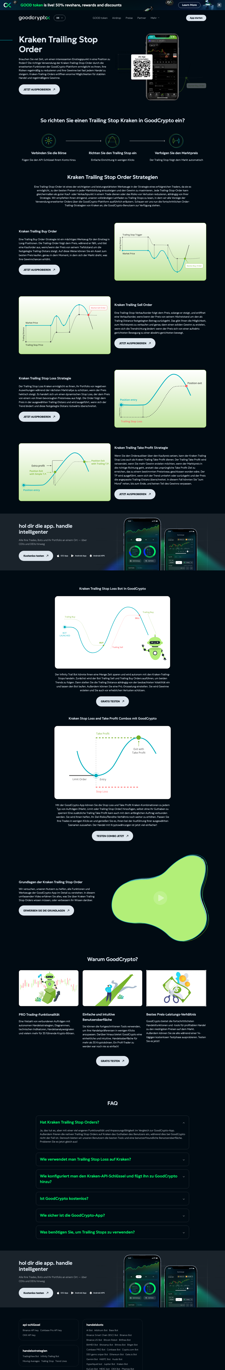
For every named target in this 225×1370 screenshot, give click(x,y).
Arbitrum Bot (101, 1330)
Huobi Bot (117, 1359)
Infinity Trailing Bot (49, 1356)
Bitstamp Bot (106, 1344)
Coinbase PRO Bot (95, 1349)
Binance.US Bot (94, 1340)
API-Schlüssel (46, 159)
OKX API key (29, 1335)
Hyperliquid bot (94, 1364)
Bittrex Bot (120, 1344)
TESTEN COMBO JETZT (110, 836)
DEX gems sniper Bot (97, 1354)
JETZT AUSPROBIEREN (37, 89)
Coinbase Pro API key (51, 1330)
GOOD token (100, 17)
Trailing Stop (47, 1361)
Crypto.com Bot (130, 1349)
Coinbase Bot (113, 1349)
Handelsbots (94, 1325)
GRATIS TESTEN (110, 701)
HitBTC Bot (105, 1359)
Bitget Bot (132, 1344)
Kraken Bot (122, 1364)
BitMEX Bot (92, 1344)
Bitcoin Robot (110, 1340)
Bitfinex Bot (125, 1340)
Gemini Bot (92, 1359)
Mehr (154, 17)
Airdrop (116, 17)
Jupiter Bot (109, 1364)
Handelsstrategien (35, 1351)
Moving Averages (31, 1361)
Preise (129, 17)
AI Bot (89, 1330)
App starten (196, 18)
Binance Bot (126, 1335)
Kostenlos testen (33, 555)
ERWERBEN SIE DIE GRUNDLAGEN (44, 910)
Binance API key (31, 1330)
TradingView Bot (31, 1356)
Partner (141, 17)
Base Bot (113, 1330)
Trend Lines (61, 1361)
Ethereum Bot (117, 1354)
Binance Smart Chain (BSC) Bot (102, 1335)
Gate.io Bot (131, 1354)
